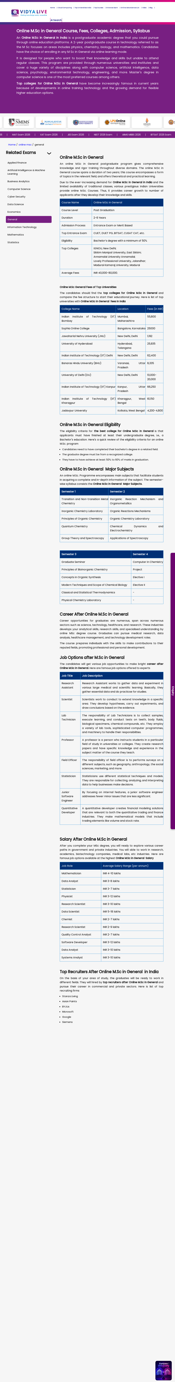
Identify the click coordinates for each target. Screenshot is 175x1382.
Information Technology (22, 227)
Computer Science (19, 189)
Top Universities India (83, 8)
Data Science (16, 204)
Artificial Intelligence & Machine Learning (26, 171)
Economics (14, 212)
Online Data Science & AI (130, 8)
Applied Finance (17, 162)
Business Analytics (19, 181)
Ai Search (56, 20)
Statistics (13, 242)
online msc (25, 144)
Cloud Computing (65, 8)
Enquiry (173, 691)
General (12, 219)
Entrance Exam (112, 8)
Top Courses (98, 8)
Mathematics (16, 234)
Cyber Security (16, 196)
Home (52, 8)
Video (144, 8)
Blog (150, 8)
